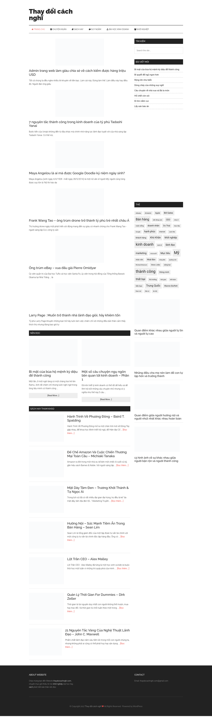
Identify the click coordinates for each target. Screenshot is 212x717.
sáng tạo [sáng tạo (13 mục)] (167, 266)
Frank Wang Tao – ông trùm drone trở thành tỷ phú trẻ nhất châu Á (79, 221)
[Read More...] (53, 396)
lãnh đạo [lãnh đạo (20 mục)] (170, 245)
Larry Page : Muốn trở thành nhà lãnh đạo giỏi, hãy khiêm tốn (74, 316)
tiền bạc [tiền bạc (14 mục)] (139, 287)
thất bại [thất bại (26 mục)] (140, 280)
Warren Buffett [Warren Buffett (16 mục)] (171, 287)
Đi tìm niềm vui (141, 102)
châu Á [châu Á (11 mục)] (176, 221)
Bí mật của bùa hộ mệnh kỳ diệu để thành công (53, 374)
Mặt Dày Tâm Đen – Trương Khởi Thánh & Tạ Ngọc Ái (98, 491)
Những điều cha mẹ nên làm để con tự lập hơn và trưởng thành (158, 375)
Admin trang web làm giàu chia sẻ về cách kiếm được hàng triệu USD (77, 73)
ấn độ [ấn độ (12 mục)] (155, 292)
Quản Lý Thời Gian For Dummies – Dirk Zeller (96, 597)
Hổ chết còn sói (141, 96)
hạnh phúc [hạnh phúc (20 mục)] (149, 232)
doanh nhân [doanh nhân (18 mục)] (153, 226)
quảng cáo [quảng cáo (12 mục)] (172, 261)
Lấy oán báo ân (141, 107)
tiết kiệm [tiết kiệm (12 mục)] (173, 280)
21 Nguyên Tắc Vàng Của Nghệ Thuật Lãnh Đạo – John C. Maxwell (97, 633)
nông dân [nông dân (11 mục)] (162, 261)
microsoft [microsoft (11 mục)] (153, 254)
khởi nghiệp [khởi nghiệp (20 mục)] (171, 238)
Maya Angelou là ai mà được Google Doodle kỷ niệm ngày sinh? (77, 174)
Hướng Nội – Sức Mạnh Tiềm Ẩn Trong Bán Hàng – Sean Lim (96, 526)
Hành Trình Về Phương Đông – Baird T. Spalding (96, 419)
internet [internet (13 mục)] (162, 233)
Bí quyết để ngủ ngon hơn (146, 75)
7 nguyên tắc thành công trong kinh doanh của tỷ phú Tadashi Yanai (75, 125)
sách (31, 688)
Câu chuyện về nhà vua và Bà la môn (151, 91)
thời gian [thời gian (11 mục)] (163, 280)
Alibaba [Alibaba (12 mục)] (138, 214)
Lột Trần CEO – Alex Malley (87, 560)
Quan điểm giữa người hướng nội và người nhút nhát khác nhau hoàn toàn (157, 418)
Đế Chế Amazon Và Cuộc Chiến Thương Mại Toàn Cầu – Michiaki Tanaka (97, 455)
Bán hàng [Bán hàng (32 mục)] (142, 220)
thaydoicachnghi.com (62, 682)
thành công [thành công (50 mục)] (145, 272)
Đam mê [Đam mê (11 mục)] (138, 292)
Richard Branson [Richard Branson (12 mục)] (141, 266)
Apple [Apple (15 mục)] (157, 214)
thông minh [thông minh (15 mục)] (164, 273)
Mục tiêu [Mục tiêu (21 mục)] (165, 254)
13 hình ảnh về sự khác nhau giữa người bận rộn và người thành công (156, 460)
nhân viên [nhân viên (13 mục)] (139, 261)
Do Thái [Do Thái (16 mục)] (166, 226)
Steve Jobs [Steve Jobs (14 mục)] (155, 266)
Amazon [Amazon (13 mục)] (148, 214)
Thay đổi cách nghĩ (51, 15)
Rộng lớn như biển (143, 81)
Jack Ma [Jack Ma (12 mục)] (172, 233)
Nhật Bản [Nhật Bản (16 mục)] (151, 260)
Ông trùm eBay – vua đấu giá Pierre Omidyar (62, 269)
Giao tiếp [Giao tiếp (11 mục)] (177, 227)
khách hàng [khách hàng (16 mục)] (141, 238)
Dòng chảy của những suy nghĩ (149, 86)
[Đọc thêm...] (122, 466)
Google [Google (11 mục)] (138, 233)
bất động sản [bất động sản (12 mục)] (157, 221)
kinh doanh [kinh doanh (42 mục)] (145, 245)
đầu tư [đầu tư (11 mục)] (147, 292)
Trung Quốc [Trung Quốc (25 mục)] (153, 286)
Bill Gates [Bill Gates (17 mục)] (168, 214)
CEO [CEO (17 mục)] (168, 220)
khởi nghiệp (58, 685)
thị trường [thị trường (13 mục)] (153, 280)
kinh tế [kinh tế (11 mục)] (160, 246)
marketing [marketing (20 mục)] (141, 254)
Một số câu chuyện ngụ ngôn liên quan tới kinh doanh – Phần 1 (105, 376)
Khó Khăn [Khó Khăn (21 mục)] (155, 238)
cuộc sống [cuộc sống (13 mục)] (140, 227)
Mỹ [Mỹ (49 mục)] (176, 253)
